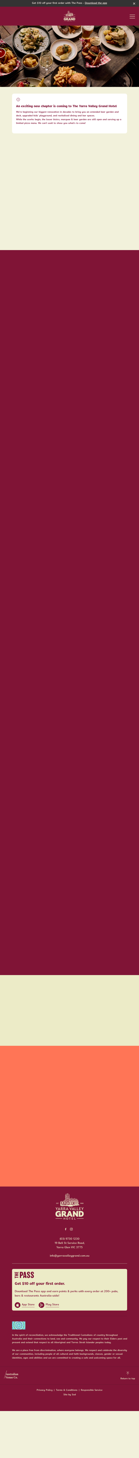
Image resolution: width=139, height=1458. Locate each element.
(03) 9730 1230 (69, 1239)
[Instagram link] (71, 1229)
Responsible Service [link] (91, 1390)
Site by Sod (69, 1394)
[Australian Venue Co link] (11, 1376)
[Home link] (69, 16)
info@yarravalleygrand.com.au (69, 1256)
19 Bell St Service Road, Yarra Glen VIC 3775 (70, 1245)
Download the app (96, 3)
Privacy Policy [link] (45, 1390)
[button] (132, 17)
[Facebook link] (65, 1229)
